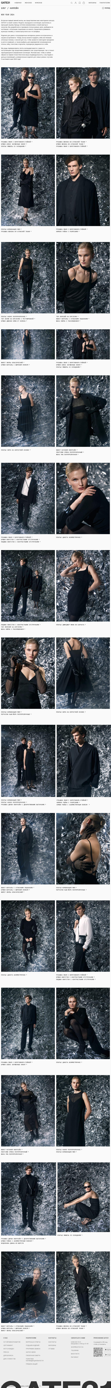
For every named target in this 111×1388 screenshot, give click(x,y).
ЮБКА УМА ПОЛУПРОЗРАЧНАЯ (66, 454)
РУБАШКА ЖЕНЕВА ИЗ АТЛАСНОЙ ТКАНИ (70, 142)
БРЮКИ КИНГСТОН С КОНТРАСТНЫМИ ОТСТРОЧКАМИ (19, 540)
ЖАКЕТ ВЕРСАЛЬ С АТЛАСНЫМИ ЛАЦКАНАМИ (72, 319)
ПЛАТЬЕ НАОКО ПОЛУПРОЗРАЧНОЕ (13, 317)
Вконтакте (75, 1354)
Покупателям (105, 2)
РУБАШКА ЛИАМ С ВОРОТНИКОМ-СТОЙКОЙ (16, 142)
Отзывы (51, 1348)
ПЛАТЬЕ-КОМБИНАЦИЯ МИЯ (10, 229)
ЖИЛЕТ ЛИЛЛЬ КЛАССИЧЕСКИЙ (12, 363)
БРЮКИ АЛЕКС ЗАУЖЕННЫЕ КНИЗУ (13, 144)
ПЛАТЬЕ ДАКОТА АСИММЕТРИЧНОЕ (68, 537)
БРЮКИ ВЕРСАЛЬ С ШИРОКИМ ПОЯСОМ (14, 365)
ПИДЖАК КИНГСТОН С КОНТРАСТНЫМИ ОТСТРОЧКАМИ (20, 542)
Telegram (74, 1350)
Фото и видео (8, 1348)
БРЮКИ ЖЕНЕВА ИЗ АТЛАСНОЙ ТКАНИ (69, 144)
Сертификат (8, 1345)
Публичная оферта (33, 1355)
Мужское (38, 2)
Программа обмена (33, 1348)
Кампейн (14, 8)
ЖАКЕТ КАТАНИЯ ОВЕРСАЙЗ (66, 450)
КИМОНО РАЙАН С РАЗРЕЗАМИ (67, 231)
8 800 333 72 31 (76, 1342)
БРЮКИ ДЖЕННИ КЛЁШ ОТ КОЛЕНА (13, 321)
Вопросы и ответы (33, 1342)
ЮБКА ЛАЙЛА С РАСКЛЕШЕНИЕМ (67, 321)
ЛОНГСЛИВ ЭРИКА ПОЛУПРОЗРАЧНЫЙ (69, 452)
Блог (3, 8)
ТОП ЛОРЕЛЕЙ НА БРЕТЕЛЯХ (66, 317)
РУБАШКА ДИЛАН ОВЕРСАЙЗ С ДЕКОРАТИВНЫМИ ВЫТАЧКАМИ (22, 805)
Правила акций (31, 1364)
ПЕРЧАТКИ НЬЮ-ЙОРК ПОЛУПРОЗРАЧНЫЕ (15, 714)
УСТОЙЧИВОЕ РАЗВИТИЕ (11, 1342)
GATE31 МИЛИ (31, 1352)
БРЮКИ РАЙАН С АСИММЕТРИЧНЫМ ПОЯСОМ (72, 805)
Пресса (6, 1352)
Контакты (52, 1342)
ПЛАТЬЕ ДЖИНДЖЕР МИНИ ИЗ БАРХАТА (70, 625)
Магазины (92, 2)
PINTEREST (75, 1357)
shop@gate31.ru (77, 1347)
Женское (28, 2)
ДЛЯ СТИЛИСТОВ (9, 1359)
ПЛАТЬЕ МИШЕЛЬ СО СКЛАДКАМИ (13, 146)
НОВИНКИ (18, 2)
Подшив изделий (32, 1345)
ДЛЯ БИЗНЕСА (8, 1355)
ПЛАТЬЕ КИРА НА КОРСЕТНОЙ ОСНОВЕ (15, 450)
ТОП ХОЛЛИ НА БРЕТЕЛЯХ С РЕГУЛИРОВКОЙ (17, 319)
